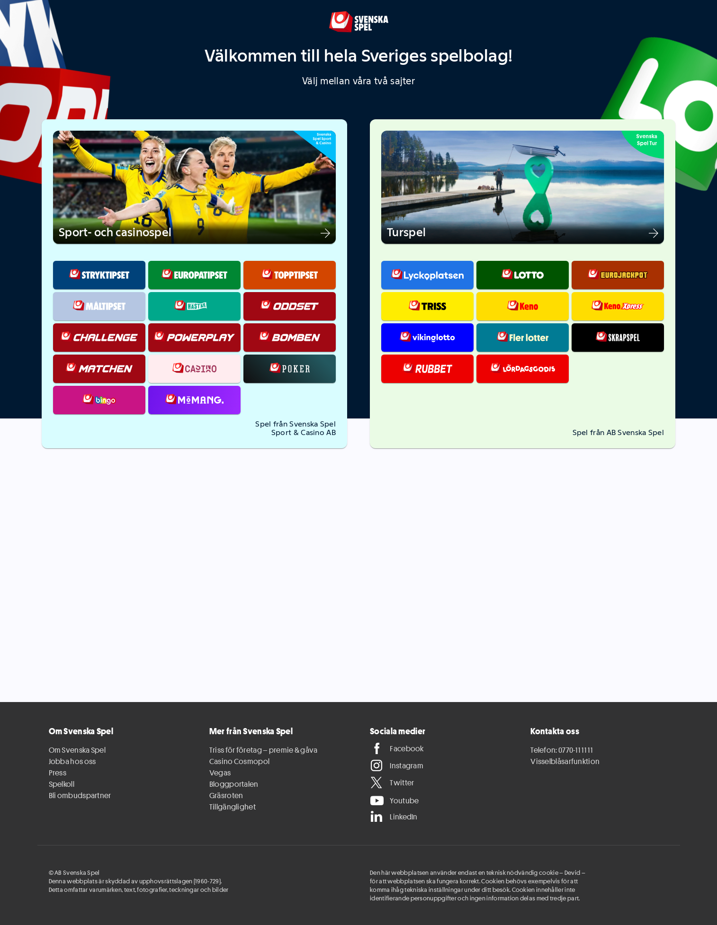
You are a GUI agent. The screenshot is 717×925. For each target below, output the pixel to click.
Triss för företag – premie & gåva (263, 750)
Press (58, 772)
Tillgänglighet (232, 806)
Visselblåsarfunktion (565, 761)
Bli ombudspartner (80, 795)
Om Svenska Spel (77, 750)
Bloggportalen (234, 784)
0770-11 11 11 (575, 750)
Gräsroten (226, 795)
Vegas (220, 772)
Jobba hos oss (72, 761)
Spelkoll (61, 784)
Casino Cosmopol (239, 761)
